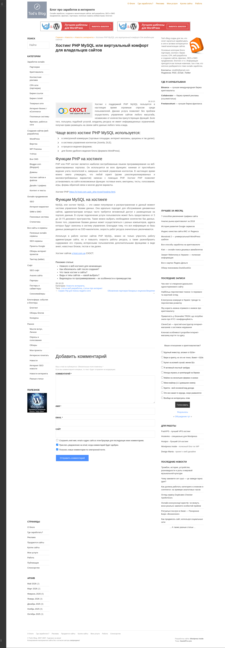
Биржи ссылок (36, 93)
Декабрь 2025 (33, 604)
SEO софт (34, 270)
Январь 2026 (33, 599)
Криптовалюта (36, 72)
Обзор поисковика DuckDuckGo (176, 268)
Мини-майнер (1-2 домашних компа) (179, 383)
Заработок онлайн (36, 62)
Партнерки (35, 67)
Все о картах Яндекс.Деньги (174, 263)
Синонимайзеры (37, 294)
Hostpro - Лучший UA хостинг (174, 441)
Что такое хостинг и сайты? (73, 272)
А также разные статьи (182, 527)
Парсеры (34, 280)
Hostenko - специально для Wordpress (179, 436)
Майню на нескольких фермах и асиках (181, 378)
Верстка (33, 144)
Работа (198, 3)
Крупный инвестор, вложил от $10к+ (179, 352)
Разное (30, 324)
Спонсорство (33, 568)
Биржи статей (36, 98)
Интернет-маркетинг (39, 207)
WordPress (35, 139)
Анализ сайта (36, 275)
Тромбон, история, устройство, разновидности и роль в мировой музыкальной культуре (176, 470)
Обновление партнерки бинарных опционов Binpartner (131, 291)
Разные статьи (36, 379)
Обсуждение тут (182, 416)
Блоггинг (34, 308)
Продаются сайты (35, 542)
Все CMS (34, 159)
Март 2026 (32, 588)
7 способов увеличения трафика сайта (179, 216)
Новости (69, 37)
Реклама (160, 3)
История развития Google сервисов (178, 226)
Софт (29, 265)
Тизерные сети (37, 103)
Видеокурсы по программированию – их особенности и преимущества (95, 278)
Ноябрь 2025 (33, 609)
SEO (32, 201)
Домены (33, 172)
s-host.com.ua (78, 253)
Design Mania (167, 451)
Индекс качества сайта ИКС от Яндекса (180, 231)
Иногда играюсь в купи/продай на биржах (182, 373)
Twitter (188, 73)
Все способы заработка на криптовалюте (180, 244)
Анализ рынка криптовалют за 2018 (178, 221)
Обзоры (33, 345)
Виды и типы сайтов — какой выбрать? (79, 275)
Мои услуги (172, 3)
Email (59, 418)
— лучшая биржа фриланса (181, 103)
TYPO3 (33, 154)
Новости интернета (84, 37)
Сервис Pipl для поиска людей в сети (74, 291)
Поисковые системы (39, 217)
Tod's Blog (37, 10)
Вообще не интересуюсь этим (177, 398)
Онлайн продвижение (37, 196)
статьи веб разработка (71, 288)
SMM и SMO (35, 212)
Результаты (182, 412)
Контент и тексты (38, 190)
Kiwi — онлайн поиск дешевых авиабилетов (182, 249)
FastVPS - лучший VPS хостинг (175, 431)
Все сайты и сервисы (37, 228)
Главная (59, 37)
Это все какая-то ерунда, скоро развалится (182, 393)
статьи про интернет (92, 288)
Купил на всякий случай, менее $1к (179, 363)
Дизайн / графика (38, 185)
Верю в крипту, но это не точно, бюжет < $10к (183, 358)
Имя (58, 406)
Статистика (35, 222)
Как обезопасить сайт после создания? (79, 269)
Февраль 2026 (34, 594)
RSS (174, 73)
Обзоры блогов (37, 313)
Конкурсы (34, 318)
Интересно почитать (39, 355)
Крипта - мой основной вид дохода (179, 388)
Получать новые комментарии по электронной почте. (81, 449)
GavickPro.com (186, 641)
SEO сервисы (36, 241)
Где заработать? (145, 3)
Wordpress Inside (169, 446)
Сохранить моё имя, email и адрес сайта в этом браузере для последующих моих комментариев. (101, 440)
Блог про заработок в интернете (72, 9)
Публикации (33, 563)
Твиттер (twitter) (37, 259)
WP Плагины (36, 149)
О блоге (131, 3)
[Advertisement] (105, 77)
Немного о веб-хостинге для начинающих (81, 266)
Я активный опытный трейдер (177, 368)
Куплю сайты (186, 3)
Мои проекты (36, 350)
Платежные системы (39, 116)
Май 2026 (31, 583)
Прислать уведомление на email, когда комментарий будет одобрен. (87, 445)
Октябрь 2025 (33, 614)
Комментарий (64, 374)
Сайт (58, 429)
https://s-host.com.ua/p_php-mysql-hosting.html (92, 192)
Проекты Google (37, 246)
